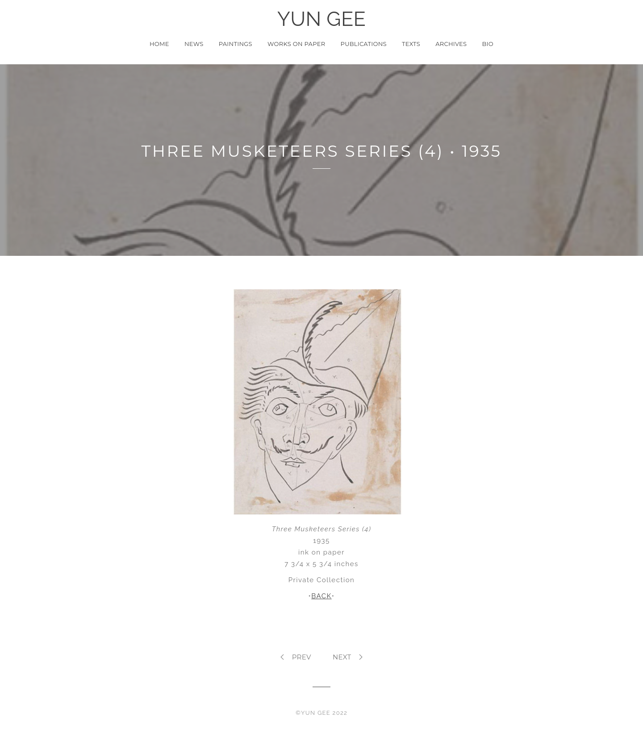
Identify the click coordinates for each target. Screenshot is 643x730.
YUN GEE (321, 19)
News (194, 43)
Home (159, 43)
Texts (411, 43)
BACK (321, 596)
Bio (488, 43)
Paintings (235, 43)
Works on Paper (296, 43)
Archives (451, 43)
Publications (364, 43)
